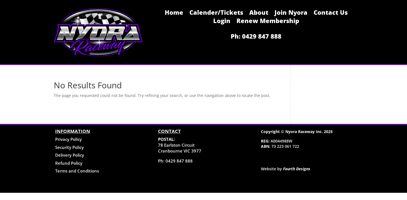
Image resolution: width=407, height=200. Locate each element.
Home (174, 13)
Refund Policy (68, 163)
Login (221, 22)
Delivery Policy (69, 155)
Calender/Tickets (216, 13)
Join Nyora (290, 13)
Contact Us (331, 13)
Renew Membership (267, 22)
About (258, 13)
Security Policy (69, 147)
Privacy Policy (68, 139)
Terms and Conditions (77, 171)
